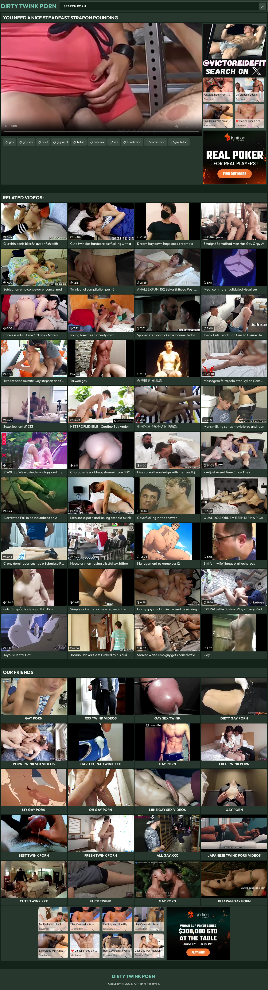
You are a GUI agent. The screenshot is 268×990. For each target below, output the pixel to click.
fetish (81, 142)
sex (115, 142)
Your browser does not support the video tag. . (101, 79)
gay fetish (180, 142)
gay (11, 142)
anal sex (99, 142)
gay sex (28, 142)
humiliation (134, 142)
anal (45, 142)
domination (157, 142)
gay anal (62, 142)
